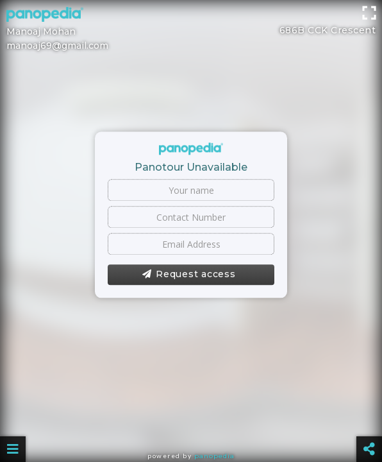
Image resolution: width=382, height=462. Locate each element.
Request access (188, 274)
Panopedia (214, 456)
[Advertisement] (191, 29)
